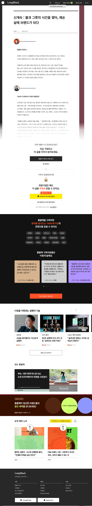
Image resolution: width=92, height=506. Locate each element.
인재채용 (17, 488)
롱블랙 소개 (18, 485)
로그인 (86, 3)
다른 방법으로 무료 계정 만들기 (46, 202)
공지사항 (42, 485)
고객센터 (42, 488)
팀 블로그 (68, 488)
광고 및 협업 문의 (19, 491)
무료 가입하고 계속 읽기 (46, 296)
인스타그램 (68, 485)
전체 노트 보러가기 (46, 353)
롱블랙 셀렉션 (68, 3)
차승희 (15, 31)
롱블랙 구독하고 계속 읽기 (46, 159)
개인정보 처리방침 (44, 493)
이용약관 (42, 491)
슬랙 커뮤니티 (69, 491)
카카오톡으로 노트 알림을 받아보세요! (60, 421)
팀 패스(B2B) (18, 493)
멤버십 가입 (79, 3)
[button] (43, 286)
